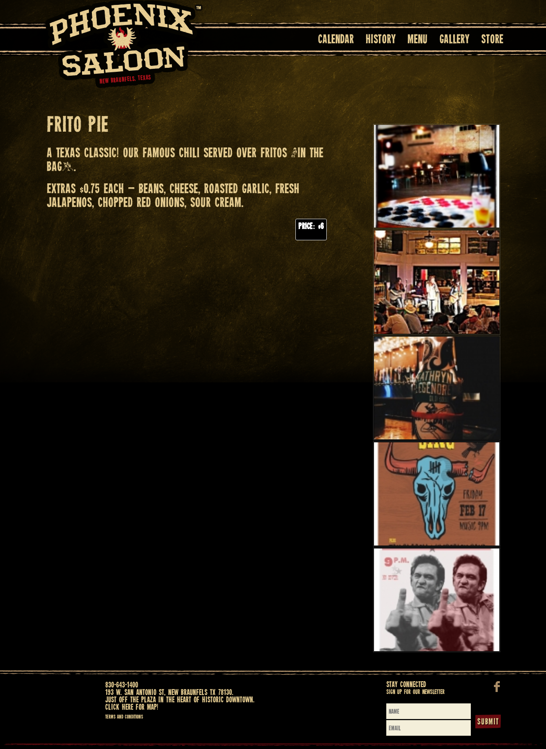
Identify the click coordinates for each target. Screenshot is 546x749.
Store (492, 40)
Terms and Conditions (124, 717)
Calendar (336, 40)
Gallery (454, 40)
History (381, 40)
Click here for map (131, 707)
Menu (417, 40)
